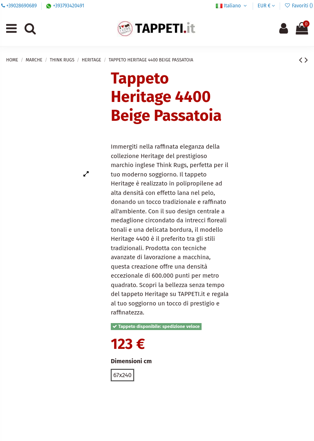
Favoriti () (298, 6)
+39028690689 (21, 6)
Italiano (232, 6)
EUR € (266, 6)
